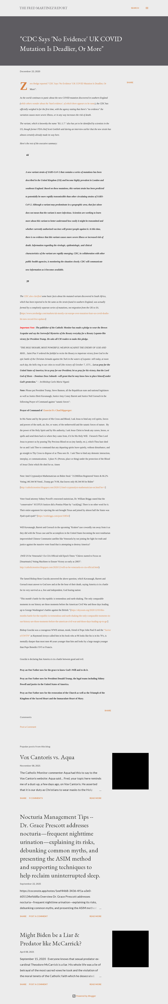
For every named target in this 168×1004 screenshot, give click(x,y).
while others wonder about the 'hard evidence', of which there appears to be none (58, 103)
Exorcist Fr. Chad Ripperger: (57, 410)
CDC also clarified (32, 296)
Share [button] (130, 82)
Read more (95, 798)
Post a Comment (28, 726)
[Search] (135, 8)
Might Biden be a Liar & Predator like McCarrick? (51, 939)
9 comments (36, 798)
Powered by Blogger (84, 996)
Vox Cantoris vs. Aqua (47, 757)
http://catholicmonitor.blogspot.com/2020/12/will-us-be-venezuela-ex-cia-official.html (59, 567)
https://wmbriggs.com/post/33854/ (53, 516)
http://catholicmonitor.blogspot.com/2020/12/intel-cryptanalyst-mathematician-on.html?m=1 (63, 487)
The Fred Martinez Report (43, 8)
